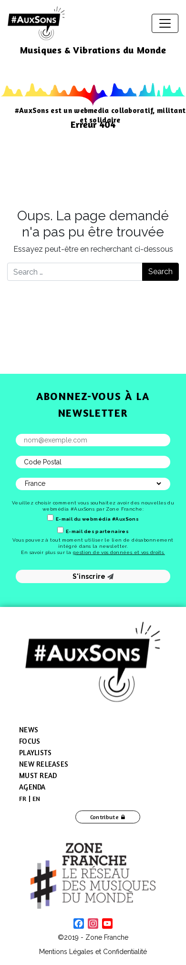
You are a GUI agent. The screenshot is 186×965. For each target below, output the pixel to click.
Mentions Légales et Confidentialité (93, 951)
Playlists (35, 752)
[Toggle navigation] (165, 23)
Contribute (104, 817)
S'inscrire (93, 576)
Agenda (32, 786)
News (28, 729)
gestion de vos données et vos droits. (119, 552)
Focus (29, 741)
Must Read (38, 775)
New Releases (43, 764)
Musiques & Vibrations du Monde (93, 50)
